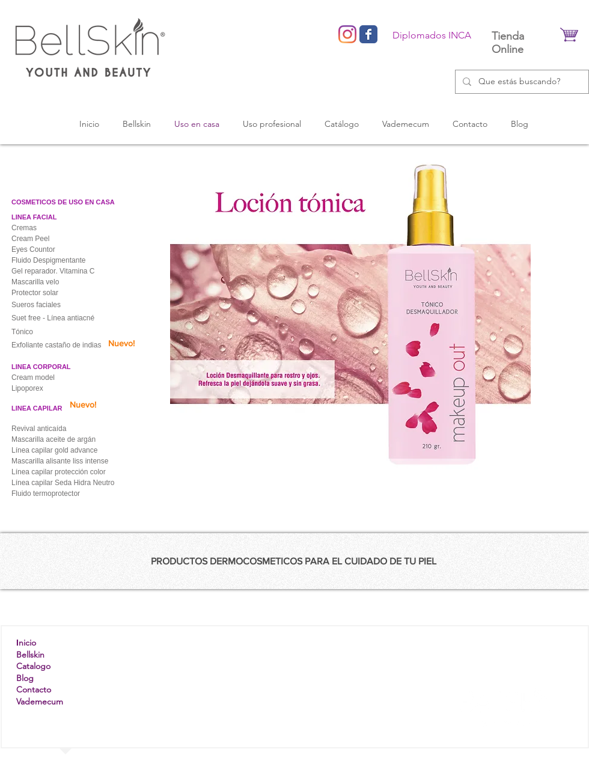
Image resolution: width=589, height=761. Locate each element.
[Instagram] (347, 34)
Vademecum (39, 701)
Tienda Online (508, 42)
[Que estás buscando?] (520, 81)
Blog (25, 678)
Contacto (33, 689)
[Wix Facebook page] (368, 34)
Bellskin (30, 654)
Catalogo (33, 666)
